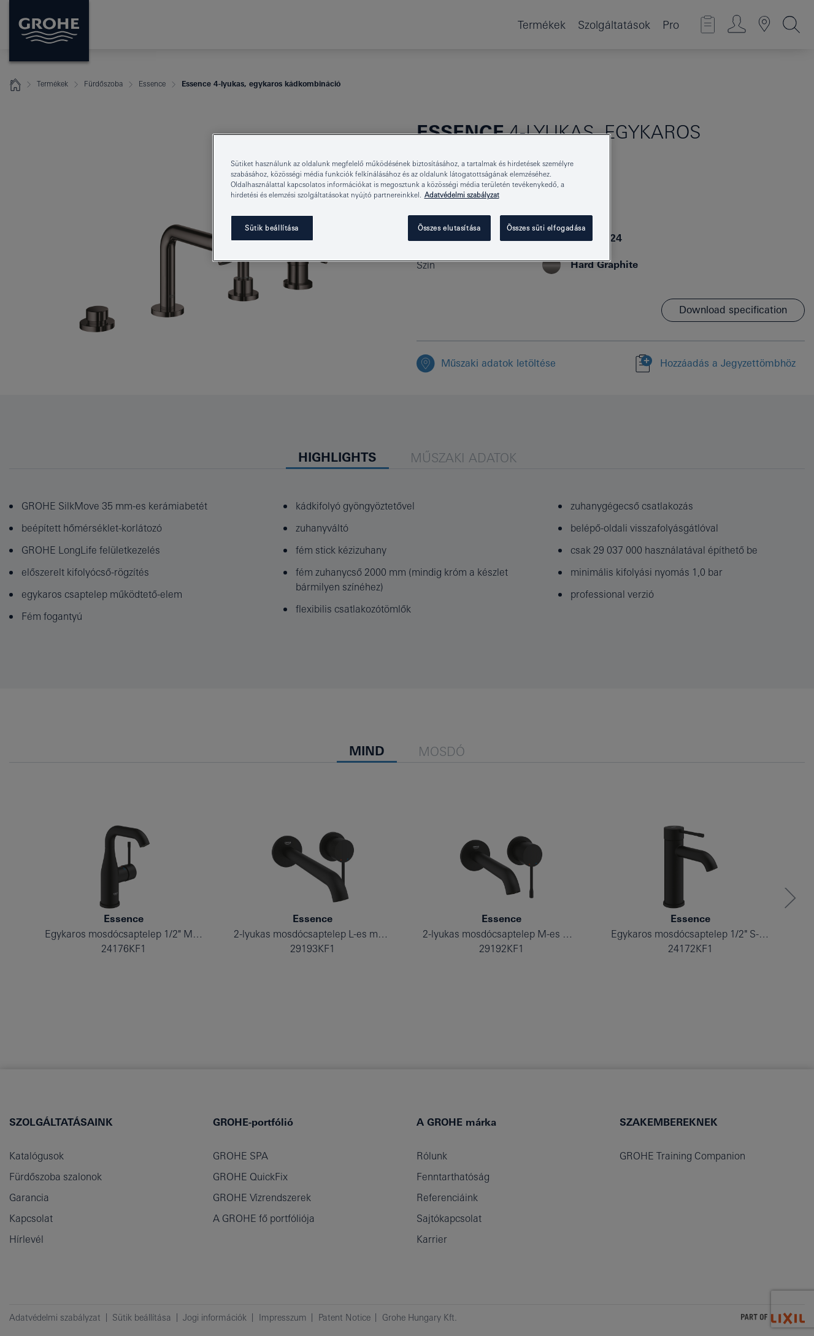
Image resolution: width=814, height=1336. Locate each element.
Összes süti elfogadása (546, 228)
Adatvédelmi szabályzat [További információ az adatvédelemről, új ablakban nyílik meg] (461, 195)
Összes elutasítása (449, 228)
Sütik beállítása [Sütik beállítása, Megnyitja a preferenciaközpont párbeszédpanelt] (272, 228)
